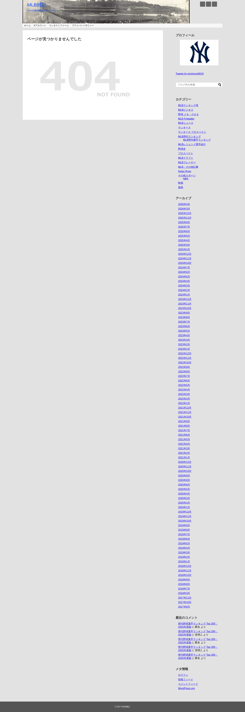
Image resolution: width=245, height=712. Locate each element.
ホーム (27, 25)
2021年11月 (184, 412)
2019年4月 (184, 548)
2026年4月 (184, 204)
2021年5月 (184, 439)
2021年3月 (184, 448)
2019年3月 (184, 552)
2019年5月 (184, 543)
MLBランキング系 (188, 105)
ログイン (183, 675)
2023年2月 (184, 344)
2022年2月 (184, 398)
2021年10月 (184, 417)
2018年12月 (184, 566)
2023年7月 (184, 322)
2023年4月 (184, 335)
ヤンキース (184, 127)
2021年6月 (184, 435)
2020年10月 (184, 471)
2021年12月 (184, 407)
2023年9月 (184, 312)
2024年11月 (184, 258)
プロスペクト (185, 153)
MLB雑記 (36, 4)
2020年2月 (184, 502)
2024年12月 (184, 254)
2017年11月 (184, 597)
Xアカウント (40, 25)
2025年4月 (184, 240)
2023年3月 (184, 340)
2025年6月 (184, 231)
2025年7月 (184, 227)
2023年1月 (184, 349)
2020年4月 (184, 493)
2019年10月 (184, 521)
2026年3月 (184, 208)
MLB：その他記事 (188, 167)
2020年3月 (184, 498)
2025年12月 (184, 213)
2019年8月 (184, 530)
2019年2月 (184, 557)
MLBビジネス (185, 110)
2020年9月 (184, 475)
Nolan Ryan (184, 171)
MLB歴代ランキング (189, 136)
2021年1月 (184, 457)
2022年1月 (184, 403)
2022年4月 (184, 389)
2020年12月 (184, 462)
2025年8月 (184, 222)
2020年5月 (184, 489)
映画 (180, 183)
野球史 (182, 149)
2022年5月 (184, 385)
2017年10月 (184, 602)
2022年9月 (184, 367)
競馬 (180, 187)
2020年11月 (184, 466)
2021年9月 (184, 421)
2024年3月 (184, 285)
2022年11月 (184, 358)
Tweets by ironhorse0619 (190, 73)
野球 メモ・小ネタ (188, 114)
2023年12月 (184, 299)
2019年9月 (184, 525)
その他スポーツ (187, 175)
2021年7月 (184, 430)
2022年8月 (184, 371)
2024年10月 (184, 263)
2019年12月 (184, 511)
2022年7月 (184, 376)
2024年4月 (184, 281)
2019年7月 (184, 534)
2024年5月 (184, 276)
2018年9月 (184, 579)
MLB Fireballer (186, 118)
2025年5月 (184, 236)
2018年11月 (184, 570)
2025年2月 (184, 249)
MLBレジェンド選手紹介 (192, 144)
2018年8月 (184, 584)
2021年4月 (184, 444)
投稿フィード (185, 679)
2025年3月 (184, 245)
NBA (185, 178)
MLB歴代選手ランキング (197, 140)
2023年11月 (184, 303)
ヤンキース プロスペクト (192, 132)
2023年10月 (184, 308)
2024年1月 (184, 294)
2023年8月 (184, 317)
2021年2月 (184, 453)
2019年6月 (184, 539)
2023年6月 (184, 326)
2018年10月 (184, 575)
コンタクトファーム (59, 25)
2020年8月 (184, 480)
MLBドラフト (185, 158)
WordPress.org (186, 688)
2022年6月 (184, 380)
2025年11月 (184, 217)
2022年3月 (184, 394)
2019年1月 (184, 561)
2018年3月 (184, 593)
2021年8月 (184, 426)
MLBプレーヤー (187, 162)
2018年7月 (184, 588)
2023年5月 (184, 331)
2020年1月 (184, 507)
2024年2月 (184, 290)
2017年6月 (184, 606)
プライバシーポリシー (83, 25)
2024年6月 (184, 272)
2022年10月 (184, 362)
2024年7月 (184, 267)
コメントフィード (188, 684)
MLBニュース (185, 123)
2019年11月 (184, 516)
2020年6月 (184, 484)
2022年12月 (184, 353)
